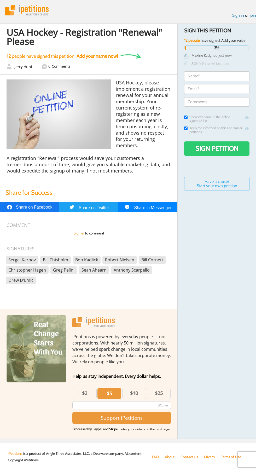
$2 (84, 393)
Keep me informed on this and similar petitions (213, 130)
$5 (109, 393)
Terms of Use (231, 457)
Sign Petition (216, 148)
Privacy (209, 457)
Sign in (238, 15)
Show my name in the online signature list (207, 119)
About (169, 457)
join (253, 15)
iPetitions (27, 10)
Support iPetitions (122, 417)
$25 (159, 393)
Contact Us (189, 457)
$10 (134, 393)
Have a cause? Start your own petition (217, 183)
